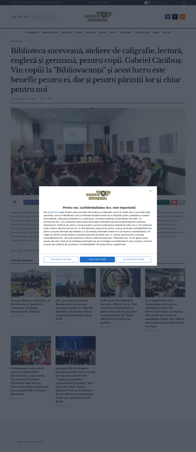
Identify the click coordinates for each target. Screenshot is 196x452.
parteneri (54, 212)
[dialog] (98, 226)
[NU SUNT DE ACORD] (151, 192)
